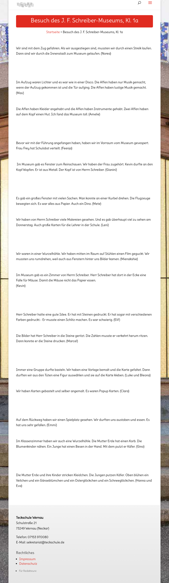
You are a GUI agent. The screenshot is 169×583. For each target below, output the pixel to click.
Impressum (27, 559)
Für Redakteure (28, 570)
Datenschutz (28, 564)
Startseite (53, 32)
